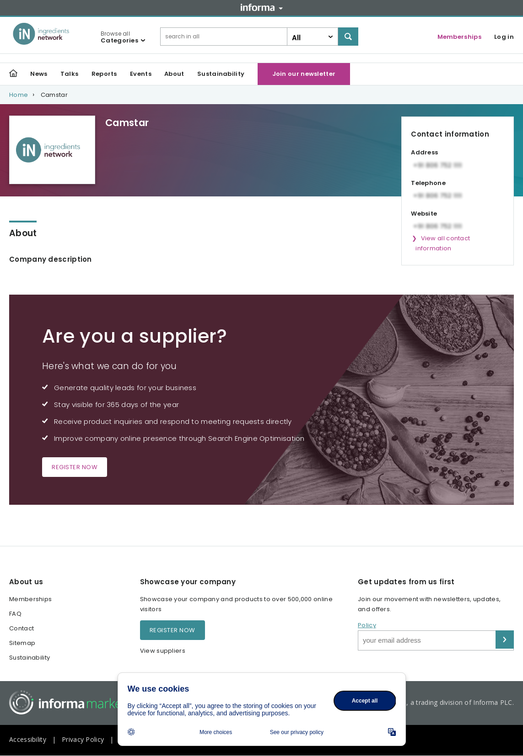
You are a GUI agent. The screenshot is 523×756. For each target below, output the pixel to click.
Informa (262, 7)
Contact (21, 628)
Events (140, 73)
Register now (74, 467)
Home (18, 94)
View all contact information (442, 243)
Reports (104, 73)
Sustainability (220, 73)
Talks (69, 73)
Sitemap (22, 643)
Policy (367, 625)
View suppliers (162, 650)
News (38, 73)
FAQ (15, 613)
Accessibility (27, 739)
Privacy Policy (83, 739)
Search (348, 36)
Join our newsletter (304, 73)
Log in (504, 36)
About (174, 73)
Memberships (459, 36)
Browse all (119, 37)
